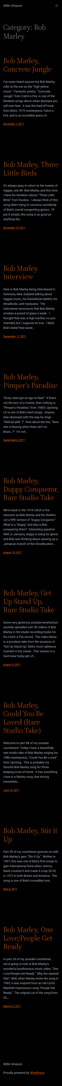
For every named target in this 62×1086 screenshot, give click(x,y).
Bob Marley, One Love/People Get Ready (28, 938)
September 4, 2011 (14, 440)
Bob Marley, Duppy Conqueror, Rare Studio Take (31, 489)
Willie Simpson (12, 5)
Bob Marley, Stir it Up (30, 834)
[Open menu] (57, 6)
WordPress (37, 1072)
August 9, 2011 (11, 664)
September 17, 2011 (14, 336)
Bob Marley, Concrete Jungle (27, 64)
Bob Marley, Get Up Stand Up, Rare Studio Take (28, 601)
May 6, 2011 (10, 889)
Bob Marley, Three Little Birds (31, 168)
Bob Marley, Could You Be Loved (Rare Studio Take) (23, 718)
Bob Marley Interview (20, 272)
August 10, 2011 (12, 552)
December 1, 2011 (13, 124)
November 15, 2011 (14, 227)
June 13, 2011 (11, 790)
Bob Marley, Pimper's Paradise (30, 381)
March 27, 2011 (12, 1006)
